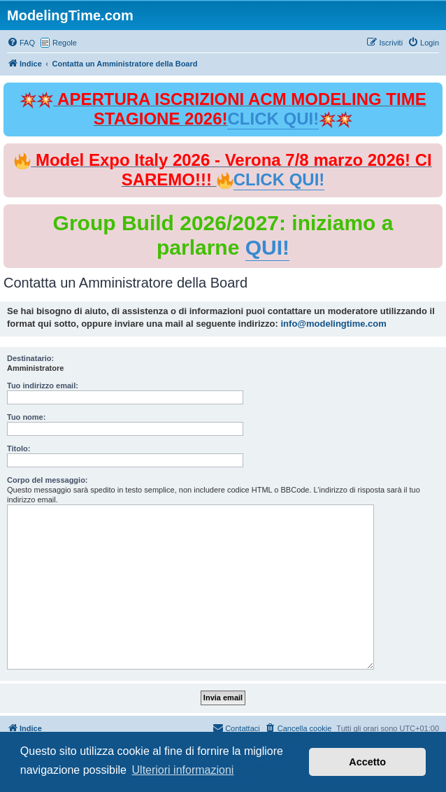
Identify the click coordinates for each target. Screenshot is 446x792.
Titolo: (18, 448)
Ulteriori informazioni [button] (183, 770)
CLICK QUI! (273, 118)
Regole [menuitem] (64, 42)
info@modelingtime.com (334, 323)
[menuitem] (21, 42)
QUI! (267, 247)
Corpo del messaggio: (47, 480)
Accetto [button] (367, 762)
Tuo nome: (26, 417)
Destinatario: (30, 358)
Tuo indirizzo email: (42, 385)
